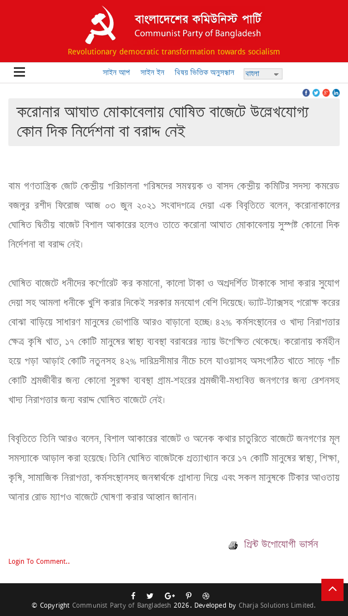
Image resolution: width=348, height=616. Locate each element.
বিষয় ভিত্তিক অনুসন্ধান (204, 72)
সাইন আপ (116, 72)
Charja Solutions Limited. (277, 605)
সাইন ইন (152, 72)
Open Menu (19, 73)
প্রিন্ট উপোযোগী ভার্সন (273, 544)
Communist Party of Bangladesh (122, 605)
